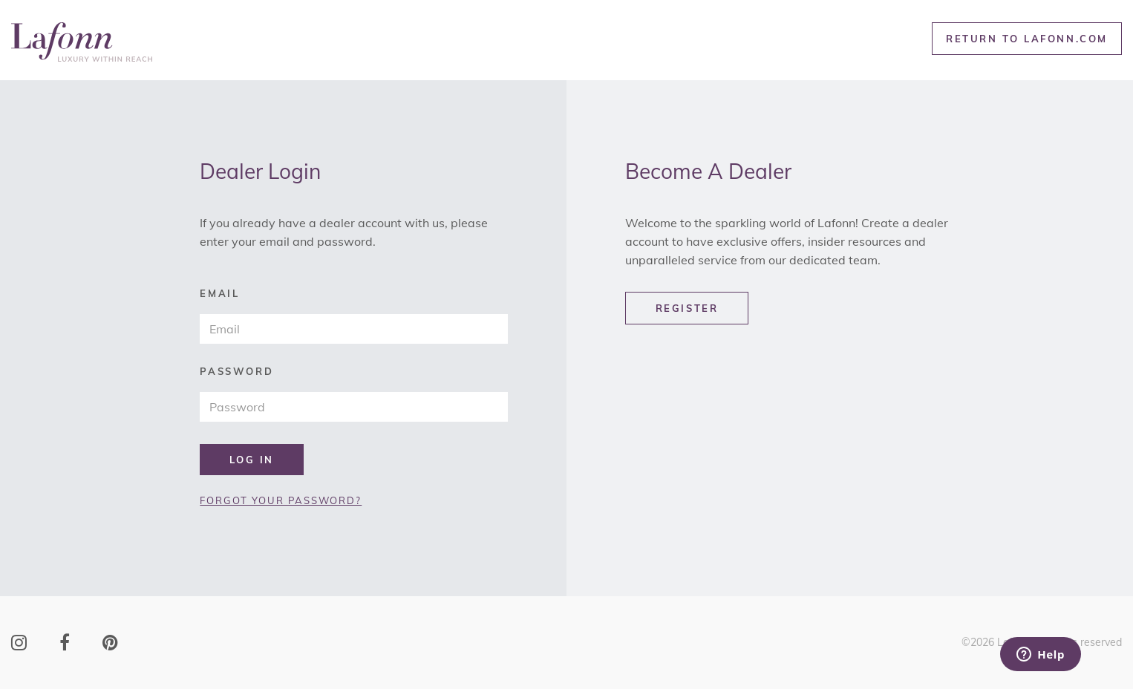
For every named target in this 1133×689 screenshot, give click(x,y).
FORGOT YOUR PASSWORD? (281, 500)
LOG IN (251, 460)
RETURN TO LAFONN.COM (1027, 39)
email (219, 293)
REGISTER (687, 308)
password (236, 371)
